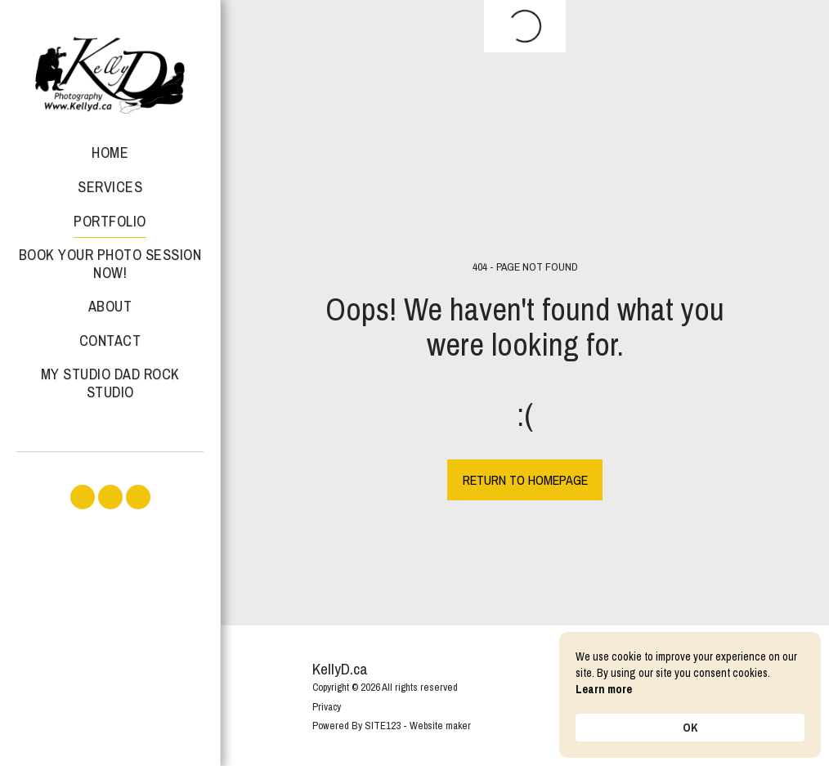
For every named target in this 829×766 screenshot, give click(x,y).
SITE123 (383, 725)
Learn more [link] (604, 689)
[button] (82, 497)
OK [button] (690, 727)
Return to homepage (525, 480)
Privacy (326, 707)
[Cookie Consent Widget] (690, 695)
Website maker (440, 725)
